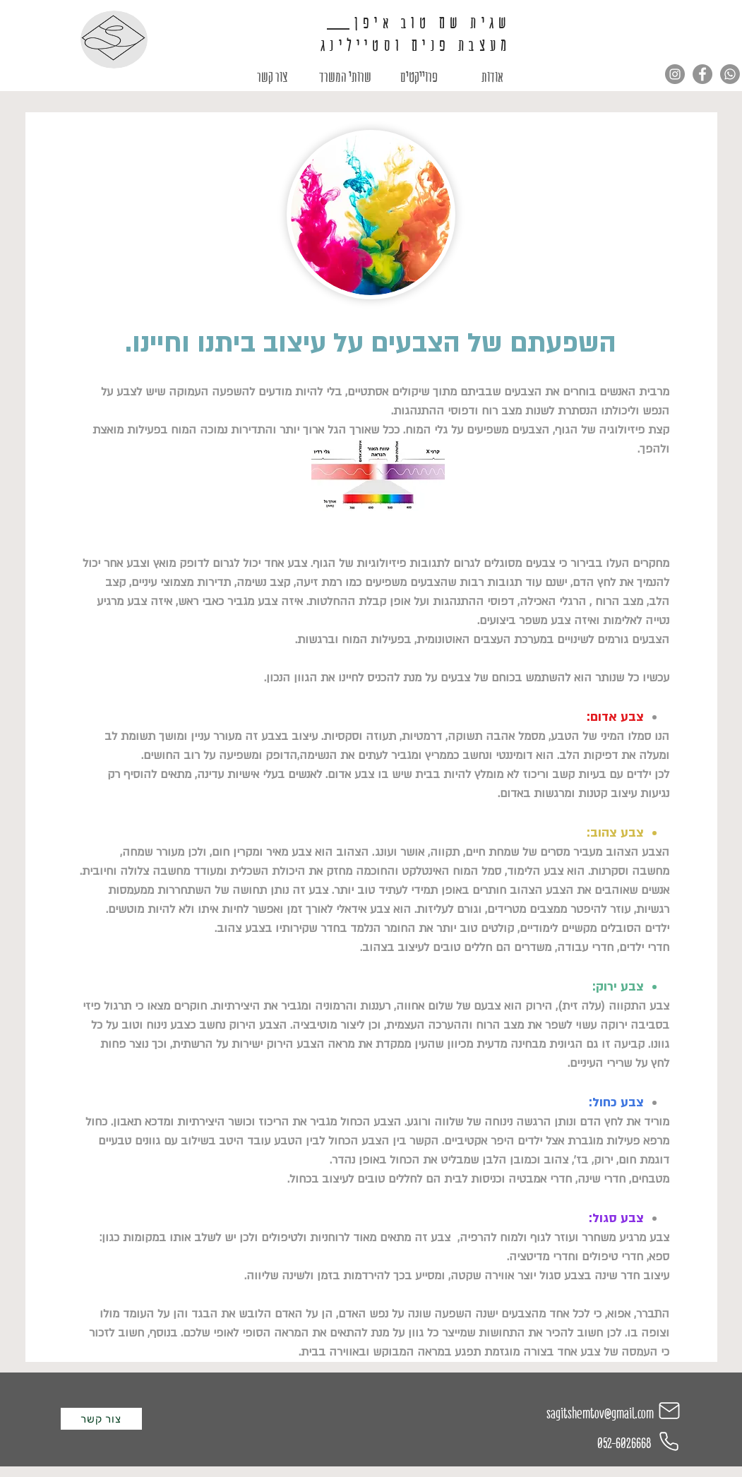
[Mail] (669, 1410)
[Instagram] (675, 74)
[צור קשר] (101, 1419)
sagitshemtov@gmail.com (600, 1413)
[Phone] (669, 1441)
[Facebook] (702, 74)
